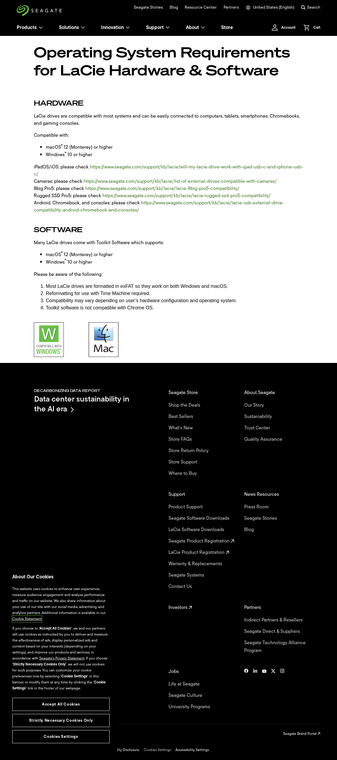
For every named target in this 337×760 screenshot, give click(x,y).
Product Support (186, 507)
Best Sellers (181, 416)
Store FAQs (180, 439)
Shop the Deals (185, 405)
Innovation (115, 27)
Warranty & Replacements (195, 564)
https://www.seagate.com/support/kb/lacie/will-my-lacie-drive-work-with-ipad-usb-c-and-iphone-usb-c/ (168, 170)
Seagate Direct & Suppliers (272, 631)
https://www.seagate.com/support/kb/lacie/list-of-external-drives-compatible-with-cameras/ (180, 181)
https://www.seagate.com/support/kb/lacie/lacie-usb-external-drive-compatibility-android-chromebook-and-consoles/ (159, 206)
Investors (180, 607)
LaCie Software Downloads (196, 529)
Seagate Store (183, 392)
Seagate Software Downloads (199, 518)
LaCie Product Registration (198, 552)
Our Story (254, 405)
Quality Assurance (263, 439)
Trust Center (257, 428)
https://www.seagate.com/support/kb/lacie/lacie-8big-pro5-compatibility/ (162, 188)
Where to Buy (183, 473)
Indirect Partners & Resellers (274, 620)
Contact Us (180, 586)
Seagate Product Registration (201, 541)
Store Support (183, 462)
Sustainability (258, 416)
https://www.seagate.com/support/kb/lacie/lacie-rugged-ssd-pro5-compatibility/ (186, 196)
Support (155, 27)
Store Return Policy (189, 451)
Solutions (72, 27)
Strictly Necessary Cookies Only (61, 720)
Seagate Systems (186, 575)
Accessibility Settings (192, 749)
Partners (231, 7)
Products (27, 27)
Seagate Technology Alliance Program (275, 646)
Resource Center (201, 7)
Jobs (174, 671)
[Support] (167, 27)
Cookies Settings (157, 750)
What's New (181, 428)
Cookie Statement (27, 619)
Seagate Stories (148, 7)
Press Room (257, 507)
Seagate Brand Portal (301, 733)
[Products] (41, 27)
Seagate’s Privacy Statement (61, 658)
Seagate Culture (186, 695)
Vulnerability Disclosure (120, 750)
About (195, 27)
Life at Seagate (184, 684)
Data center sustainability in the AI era (81, 404)
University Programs (189, 707)
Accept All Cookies (61, 704)
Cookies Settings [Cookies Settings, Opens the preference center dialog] (61, 736)
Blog (174, 7)
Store (227, 27)
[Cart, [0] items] (310, 27)
